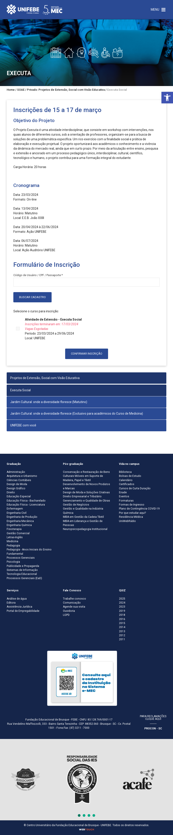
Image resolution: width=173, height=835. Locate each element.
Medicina (12, 541)
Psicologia (13, 561)
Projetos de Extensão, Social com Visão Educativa (45, 378)
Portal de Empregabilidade (23, 610)
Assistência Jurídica (19, 606)
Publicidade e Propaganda (23, 566)
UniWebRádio (127, 521)
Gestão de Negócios (76, 504)
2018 (122, 614)
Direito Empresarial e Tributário (82, 496)
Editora (11, 602)
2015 (122, 623)
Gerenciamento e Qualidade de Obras (86, 500)
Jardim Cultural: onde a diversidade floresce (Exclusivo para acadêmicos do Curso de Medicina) (76, 413)
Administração (16, 472)
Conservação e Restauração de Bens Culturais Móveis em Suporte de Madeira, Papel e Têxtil (86, 476)
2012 (122, 635)
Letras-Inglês (15, 537)
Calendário (126, 480)
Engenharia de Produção (22, 516)
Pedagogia (13, 545)
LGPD (66, 614)
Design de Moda (17, 484)
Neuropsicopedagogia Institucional (85, 529)
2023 (122, 606)
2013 (122, 631)
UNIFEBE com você (23, 425)
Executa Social (20, 390)
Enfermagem (15, 508)
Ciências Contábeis (19, 480)
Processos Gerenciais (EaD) (24, 578)
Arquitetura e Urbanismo (22, 476)
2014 (122, 627)
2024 (122, 602)
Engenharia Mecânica (20, 521)
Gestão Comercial (18, 533)
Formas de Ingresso (131, 504)
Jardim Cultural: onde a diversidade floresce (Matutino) (48, 402)
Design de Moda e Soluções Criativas (86, 492)
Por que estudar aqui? (132, 512)
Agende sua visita (74, 606)
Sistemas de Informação (22, 570)
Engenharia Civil (16, 512)
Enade (123, 492)
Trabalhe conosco (74, 598)
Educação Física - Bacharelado (26, 500)
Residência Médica (131, 516)
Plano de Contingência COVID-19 (139, 508)
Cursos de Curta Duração (135, 488)
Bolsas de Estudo (130, 476)
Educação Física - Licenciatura (26, 504)
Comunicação (72, 602)
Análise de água (17, 598)
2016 (122, 619)
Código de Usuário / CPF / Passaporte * (38, 275)
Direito (11, 492)
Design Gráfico (16, 488)
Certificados (126, 484)
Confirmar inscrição (86, 353)
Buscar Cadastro (32, 297)
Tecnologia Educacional (22, 574)
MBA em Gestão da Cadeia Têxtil (83, 516)
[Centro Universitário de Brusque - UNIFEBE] (34, 9)
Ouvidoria (69, 610)
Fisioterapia (14, 529)
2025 (122, 598)
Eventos (124, 496)
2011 (122, 639)
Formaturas (126, 500)
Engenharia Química (19, 525)
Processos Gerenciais (21, 557)
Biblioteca (125, 472)
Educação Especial (19, 496)
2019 (122, 610)
